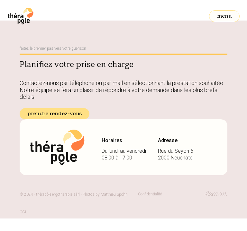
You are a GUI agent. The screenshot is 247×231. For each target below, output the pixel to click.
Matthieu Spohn (114, 194)
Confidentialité (150, 194)
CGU (24, 212)
